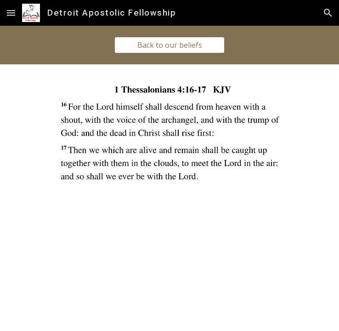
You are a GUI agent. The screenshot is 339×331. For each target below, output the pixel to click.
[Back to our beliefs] (169, 45)
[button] (11, 12)
